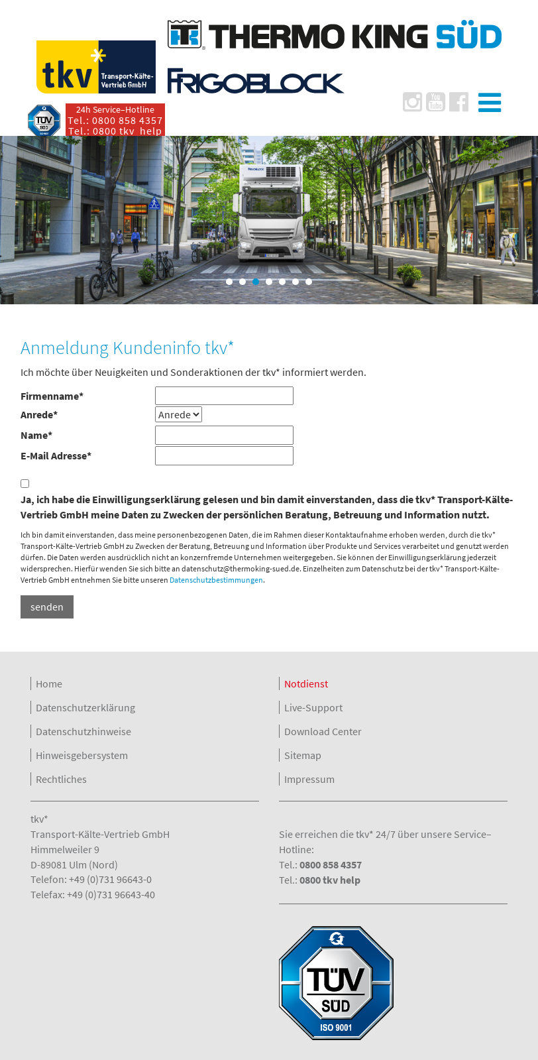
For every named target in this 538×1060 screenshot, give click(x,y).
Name (36, 435)
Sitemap (302, 755)
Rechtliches (61, 779)
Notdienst (306, 683)
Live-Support (313, 707)
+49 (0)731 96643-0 (110, 879)
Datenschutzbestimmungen (216, 580)
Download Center (323, 731)
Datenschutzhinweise (83, 731)
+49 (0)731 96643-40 (111, 894)
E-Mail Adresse (56, 455)
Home (49, 683)
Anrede (39, 414)
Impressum (309, 779)
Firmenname (52, 395)
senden (47, 606)
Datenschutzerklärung (85, 707)
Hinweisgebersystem (82, 755)
